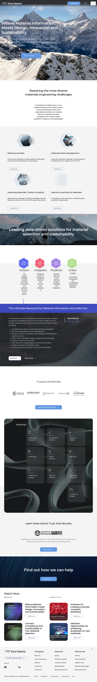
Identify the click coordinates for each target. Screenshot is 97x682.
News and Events (80, 670)
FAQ (73, 676)
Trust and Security (40, 659)
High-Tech (74, 456)
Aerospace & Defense (54, 438)
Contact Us (10, 55)
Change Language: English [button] (14, 658)
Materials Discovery (61, 670)
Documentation (80, 659)
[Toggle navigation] (93, 3)
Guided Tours (79, 663)
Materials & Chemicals (74, 475)
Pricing (57, 656)
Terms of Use (54, 676)
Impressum (44, 676)
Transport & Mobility (74, 494)
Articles (77, 656)
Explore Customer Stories (48, 407)
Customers (38, 666)
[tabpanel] (48, 335)
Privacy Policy (65, 676)
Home (36, 676)
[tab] (24, 283)
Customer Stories (60, 663)
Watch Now (22, 616)
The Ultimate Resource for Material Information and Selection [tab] (48, 308)
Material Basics (59, 666)
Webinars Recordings (82, 666)
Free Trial (73, 3)
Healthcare (33, 456)
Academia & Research (33, 438)
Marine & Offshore (53, 475)
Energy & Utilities (74, 438)
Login (85, 3)
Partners (37, 663)
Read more (14, 169)
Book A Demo (31, 55)
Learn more (30, 358)
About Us (37, 656)
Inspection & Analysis (33, 475)
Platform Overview (61, 659)
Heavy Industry (53, 457)
